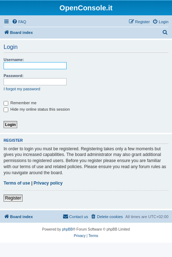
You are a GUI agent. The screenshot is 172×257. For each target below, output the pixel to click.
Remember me (20, 103)
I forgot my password (22, 89)
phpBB (67, 229)
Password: (14, 76)
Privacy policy (48, 183)
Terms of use (17, 183)
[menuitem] (19, 21)
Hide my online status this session (37, 109)
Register (13, 198)
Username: (14, 59)
